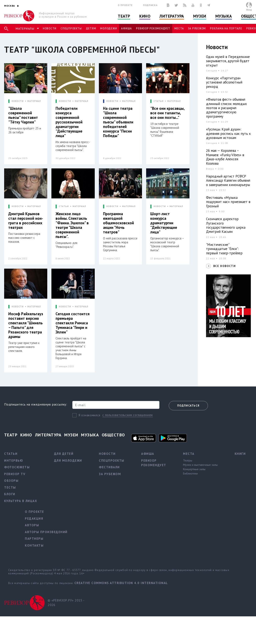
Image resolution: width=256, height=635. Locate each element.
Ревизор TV (14, 474)
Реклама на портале (226, 28)
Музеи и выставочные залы (200, 465)
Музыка (223, 16)
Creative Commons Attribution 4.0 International (121, 583)
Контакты (34, 545)
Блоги (9, 494)
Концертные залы (194, 469)
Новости (49, 28)
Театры (187, 460)
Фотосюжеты (17, 467)
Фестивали (109, 467)
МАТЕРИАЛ (34, 101)
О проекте (125, 5)
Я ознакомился (89, 415)
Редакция (34, 518)
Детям (91, 28)
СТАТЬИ (158, 101)
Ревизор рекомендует (153, 28)
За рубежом (197, 28)
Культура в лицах (20, 501)
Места (179, 28)
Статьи (10, 454)
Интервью (13, 460)
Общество (113, 435)
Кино (144, 16)
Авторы (32, 525)
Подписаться (188, 405)
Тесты (10, 487)
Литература (171, 16)
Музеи (199, 16)
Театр (124, 16)
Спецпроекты (71, 28)
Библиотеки (190, 473)
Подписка (150, 5)
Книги (240, 454)
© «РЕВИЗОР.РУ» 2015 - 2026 (66, 602)
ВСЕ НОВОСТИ (224, 266)
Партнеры (34, 539)
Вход (249, 9)
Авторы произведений (46, 532)
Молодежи (108, 28)
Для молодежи (68, 460)
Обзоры (11, 481)
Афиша (126, 28)
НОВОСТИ (18, 101)
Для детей (64, 454)
